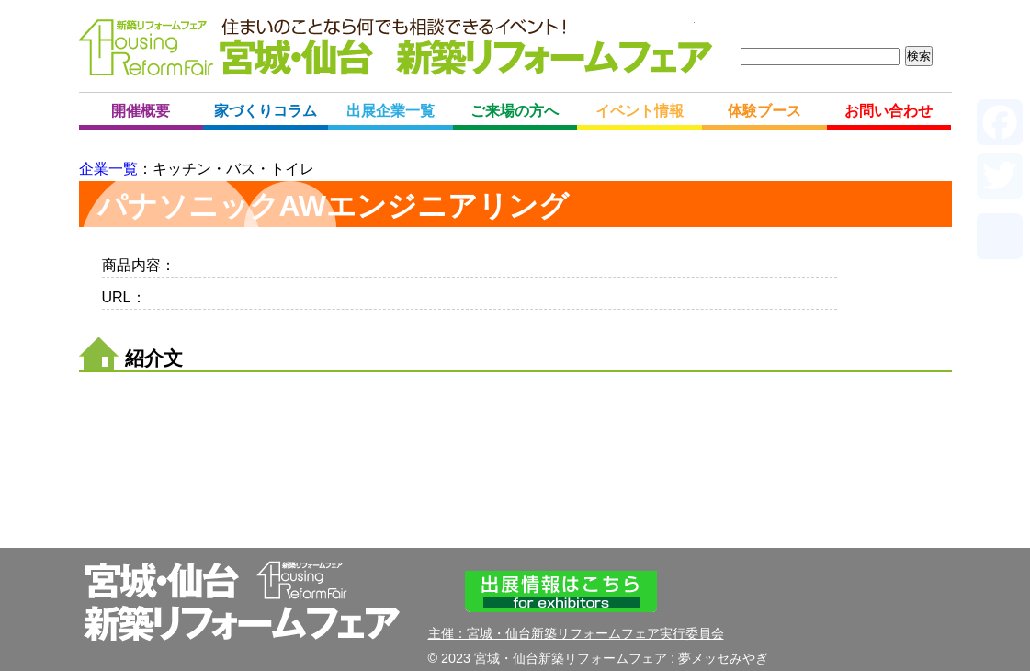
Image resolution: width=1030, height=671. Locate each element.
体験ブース (764, 111)
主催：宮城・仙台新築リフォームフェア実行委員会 (576, 633)
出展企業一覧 (390, 111)
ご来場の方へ (514, 111)
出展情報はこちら (561, 591)
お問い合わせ (888, 111)
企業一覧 (108, 168)
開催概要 (140, 111)
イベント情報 (639, 111)
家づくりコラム (265, 111)
